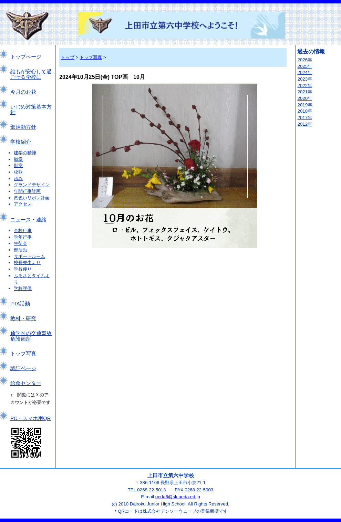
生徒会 (20, 243)
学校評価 (23, 288)
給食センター (25, 383)
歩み (18, 178)
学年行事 (23, 237)
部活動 (20, 249)
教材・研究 (23, 318)
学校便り (23, 269)
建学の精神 (25, 152)
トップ (67, 57)
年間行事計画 (27, 191)
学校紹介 (20, 142)
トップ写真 (23, 353)
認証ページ (23, 368)
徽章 (18, 159)
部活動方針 (23, 127)
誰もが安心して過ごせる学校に (31, 74)
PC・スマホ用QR (30, 418)
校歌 (18, 172)
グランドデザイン (32, 184)
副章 (18, 165)
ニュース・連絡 (28, 219)
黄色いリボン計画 (32, 197)
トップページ (25, 57)
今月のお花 (23, 92)
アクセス (23, 204)
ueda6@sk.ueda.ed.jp (177, 496)
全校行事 (23, 230)
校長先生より (27, 262)
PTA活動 (20, 303)
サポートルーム (29, 256)
